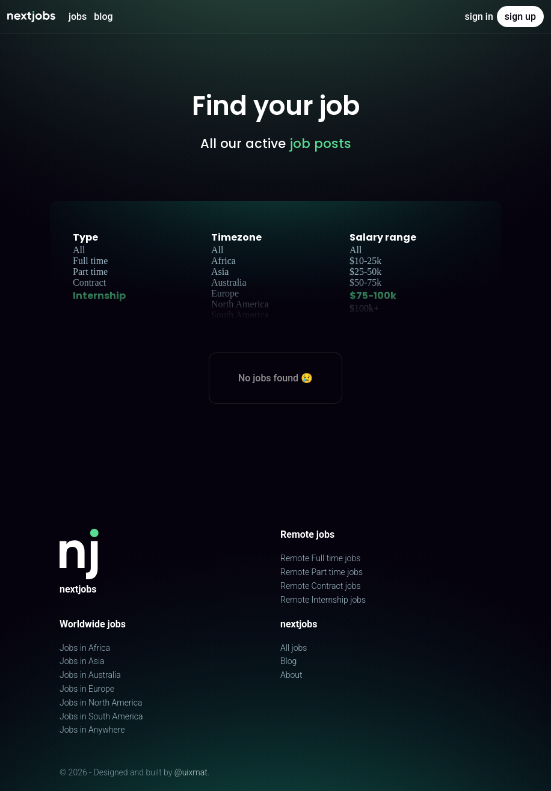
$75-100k (372, 296)
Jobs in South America (101, 716)
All (79, 250)
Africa (223, 261)
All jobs (293, 648)
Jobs (78, 16)
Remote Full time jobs (320, 558)
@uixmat (191, 772)
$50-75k (365, 282)
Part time (90, 271)
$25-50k (365, 271)
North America (240, 304)
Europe (225, 293)
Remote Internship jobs (323, 600)
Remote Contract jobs (320, 586)
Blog (103, 16)
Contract (89, 282)
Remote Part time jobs (321, 572)
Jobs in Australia (90, 675)
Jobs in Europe (87, 689)
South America (240, 315)
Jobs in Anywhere (92, 729)
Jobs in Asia (82, 661)
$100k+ (364, 308)
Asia (220, 271)
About (291, 675)
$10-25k (365, 261)
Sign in (479, 16)
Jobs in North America (101, 702)
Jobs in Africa (85, 648)
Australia (229, 282)
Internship (99, 296)
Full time (90, 261)
